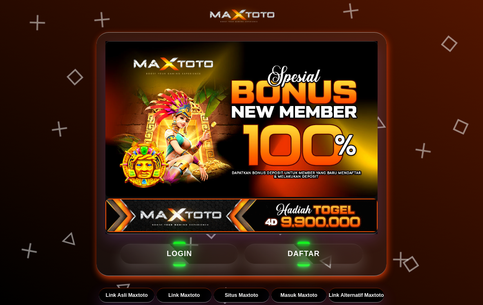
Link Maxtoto (184, 295)
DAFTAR (304, 254)
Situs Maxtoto (241, 295)
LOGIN (179, 254)
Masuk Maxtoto (298, 295)
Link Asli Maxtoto (127, 295)
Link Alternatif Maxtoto (356, 295)
